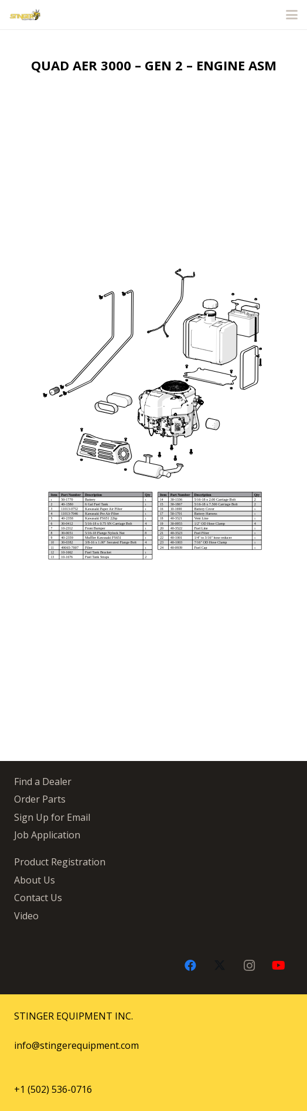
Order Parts (40, 799)
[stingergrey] (24, 15)
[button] (291, 15)
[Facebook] (190, 965)
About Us (34, 880)
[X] (219, 965)
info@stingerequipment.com (76, 1045)
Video (26, 915)
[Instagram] (249, 965)
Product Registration (59, 861)
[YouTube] (278, 965)
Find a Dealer (42, 781)
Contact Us (38, 897)
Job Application (47, 834)
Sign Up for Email (52, 817)
